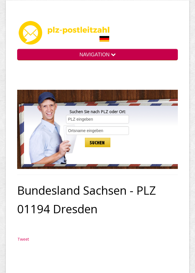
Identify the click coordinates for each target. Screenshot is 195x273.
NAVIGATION (97, 54)
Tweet (23, 239)
